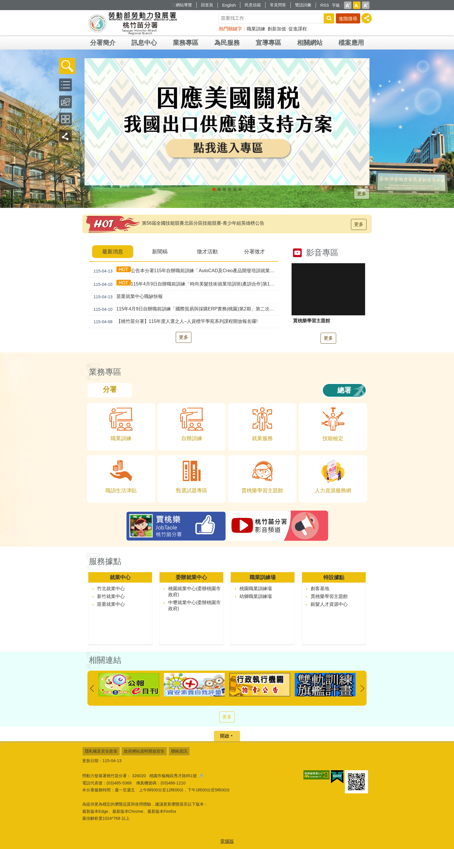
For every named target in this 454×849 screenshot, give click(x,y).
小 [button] (348, 5)
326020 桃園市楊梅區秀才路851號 (168, 775)
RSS (324, 5)
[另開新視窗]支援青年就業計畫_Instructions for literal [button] (224, 189)
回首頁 (207, 5)
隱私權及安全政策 (101, 751)
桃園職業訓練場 (255, 588)
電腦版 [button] (227, 841)
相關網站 (310, 42)
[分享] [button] (366, 18)
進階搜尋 (348, 18)
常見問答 (278, 5)
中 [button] (356, 5)
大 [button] (365, 5)
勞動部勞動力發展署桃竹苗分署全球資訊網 (132, 23)
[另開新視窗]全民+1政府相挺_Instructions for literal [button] (219, 189)
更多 (361, 193)
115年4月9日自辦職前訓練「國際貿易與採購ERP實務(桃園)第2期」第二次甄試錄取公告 (184, 309)
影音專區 (322, 252)
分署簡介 (103, 42)
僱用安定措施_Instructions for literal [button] (229, 189)
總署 (344, 390)
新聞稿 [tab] (160, 252)
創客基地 (320, 588)
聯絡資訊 (179, 751)
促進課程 (297, 28)
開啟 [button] (224, 735)
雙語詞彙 (303, 5)
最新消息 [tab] (112, 252)
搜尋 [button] (329, 18)
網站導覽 (184, 5)
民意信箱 (253, 5)
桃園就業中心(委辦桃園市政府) (194, 591)
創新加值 (277, 28)
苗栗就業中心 (111, 604)
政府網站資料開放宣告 (144, 751)
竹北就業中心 (111, 588)
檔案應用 (351, 42)
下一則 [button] (362, 689)
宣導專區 (268, 42)
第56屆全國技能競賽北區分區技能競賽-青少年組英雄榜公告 (203, 223)
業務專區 (185, 42)
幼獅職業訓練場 (255, 596)
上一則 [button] (91, 689)
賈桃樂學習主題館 (329, 596)
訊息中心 (144, 42)
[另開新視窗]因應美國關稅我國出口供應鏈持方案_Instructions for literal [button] (214, 189)
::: (173, 4)
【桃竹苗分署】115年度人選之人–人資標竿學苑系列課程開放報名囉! (174, 321)
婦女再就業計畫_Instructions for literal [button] (235, 189)
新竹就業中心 (111, 596)
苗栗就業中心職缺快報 (127, 297)
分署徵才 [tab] (254, 252)
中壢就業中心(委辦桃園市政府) (194, 605)
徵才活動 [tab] (207, 252)
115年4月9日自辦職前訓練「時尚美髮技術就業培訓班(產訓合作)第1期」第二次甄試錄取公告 (184, 284)
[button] (67, 66)
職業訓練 (256, 28)
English (229, 5)
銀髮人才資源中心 (329, 604)
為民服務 (227, 42)
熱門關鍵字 (230, 28)
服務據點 (105, 561)
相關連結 (105, 660)
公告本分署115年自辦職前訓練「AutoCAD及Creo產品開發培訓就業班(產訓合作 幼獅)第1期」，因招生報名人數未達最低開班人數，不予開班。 (184, 270)
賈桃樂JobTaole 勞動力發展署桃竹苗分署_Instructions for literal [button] (240, 189)
